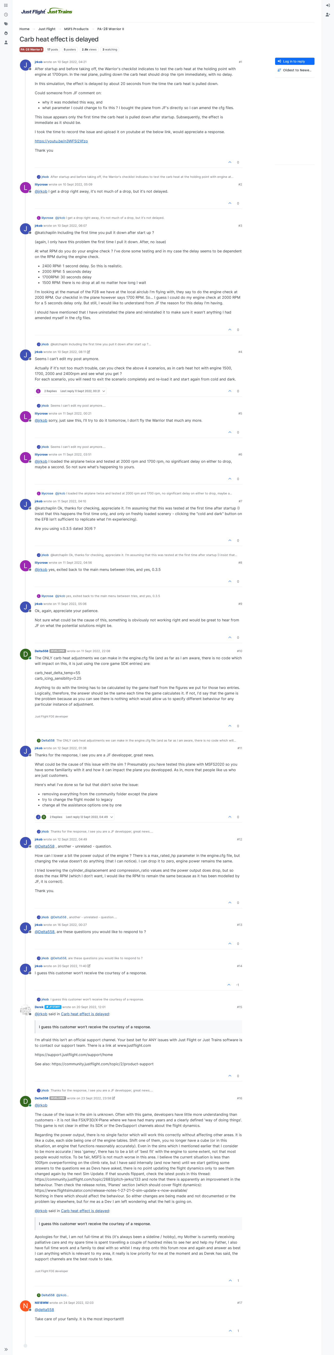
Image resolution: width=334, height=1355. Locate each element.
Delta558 (41, 651)
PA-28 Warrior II (31, 49)
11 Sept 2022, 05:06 (72, 604)
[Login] (328, 5)
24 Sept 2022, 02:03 (78, 1303)
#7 (240, 501)
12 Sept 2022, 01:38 (72, 748)
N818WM (41, 1303)
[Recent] (6, 15)
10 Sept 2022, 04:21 (72, 62)
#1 (240, 62)
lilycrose (41, 184)
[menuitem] (328, 5)
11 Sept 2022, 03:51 (77, 454)
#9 (240, 604)
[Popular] (6, 33)
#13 (239, 925)
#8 (240, 562)
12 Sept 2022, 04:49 (72, 839)
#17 (239, 1303)
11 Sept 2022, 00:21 (77, 413)
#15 (239, 1007)
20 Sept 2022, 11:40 (72, 966)
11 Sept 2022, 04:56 (77, 562)
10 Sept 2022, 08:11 (72, 352)
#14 (239, 966)
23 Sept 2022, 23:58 (96, 1098)
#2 (240, 184)
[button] (6, 1349)
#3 (240, 225)
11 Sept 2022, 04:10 (72, 501)
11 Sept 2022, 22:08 (95, 651)
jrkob (38, 62)
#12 (239, 839)
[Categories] (6, 5)
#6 (240, 454)
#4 (240, 352)
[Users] (6, 42)
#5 (240, 413)
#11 (240, 748)
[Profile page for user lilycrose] (25, 187)
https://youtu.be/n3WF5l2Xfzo (61, 141)
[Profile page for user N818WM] (25, 1305)
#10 (239, 651)
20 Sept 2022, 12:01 (91, 1007)
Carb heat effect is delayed (85, 1014)
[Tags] (6, 24)
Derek (39, 1007)
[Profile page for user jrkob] (25, 65)
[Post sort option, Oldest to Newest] (295, 70)
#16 (239, 1098)
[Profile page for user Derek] (25, 1010)
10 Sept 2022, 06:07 (72, 225)
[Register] (328, 15)
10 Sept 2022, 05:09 (77, 184)
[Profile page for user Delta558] (25, 654)
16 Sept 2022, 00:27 (72, 925)
